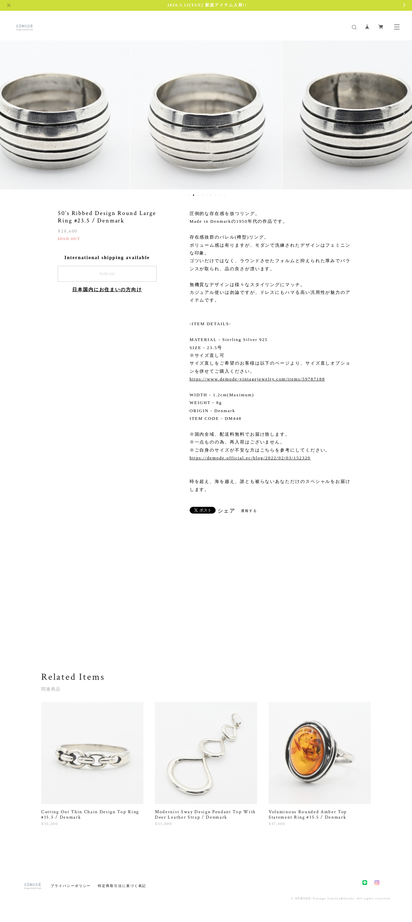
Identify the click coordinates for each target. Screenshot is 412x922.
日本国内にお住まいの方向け (107, 289)
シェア (227, 511)
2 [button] (193, 195)
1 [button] (189, 195)
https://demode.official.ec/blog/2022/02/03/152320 (250, 457)
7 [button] (215, 195)
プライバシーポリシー (71, 886)
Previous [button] (10, 113)
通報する (249, 511)
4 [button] (202, 195)
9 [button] (224, 195)
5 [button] (206, 195)
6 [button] (211, 195)
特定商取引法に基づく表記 (122, 886)
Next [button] (402, 113)
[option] (206, 113)
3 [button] (197, 195)
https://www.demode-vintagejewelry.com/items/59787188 (257, 378)
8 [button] (219, 195)
